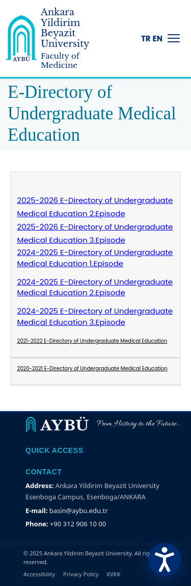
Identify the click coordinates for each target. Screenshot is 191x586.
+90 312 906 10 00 (78, 523)
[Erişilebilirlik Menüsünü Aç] (164, 559)
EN (157, 38)
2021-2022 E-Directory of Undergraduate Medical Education (92, 341)
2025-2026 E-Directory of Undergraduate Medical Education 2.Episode (95, 207)
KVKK (113, 574)
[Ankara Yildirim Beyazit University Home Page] (59, 38)
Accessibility (39, 574)
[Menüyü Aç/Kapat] (173, 38)
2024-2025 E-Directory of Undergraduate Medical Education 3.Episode (95, 316)
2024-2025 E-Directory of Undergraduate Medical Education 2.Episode (95, 287)
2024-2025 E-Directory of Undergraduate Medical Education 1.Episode (95, 258)
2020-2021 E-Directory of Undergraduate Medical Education (92, 368)
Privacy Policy (80, 574)
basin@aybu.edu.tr (78, 510)
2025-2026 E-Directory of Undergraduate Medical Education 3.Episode (95, 233)
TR (146, 38)
